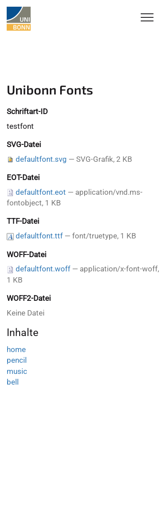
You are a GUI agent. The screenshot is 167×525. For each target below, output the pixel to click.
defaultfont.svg (41, 159)
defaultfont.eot (41, 192)
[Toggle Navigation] (147, 18)
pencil (17, 360)
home (16, 349)
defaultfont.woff (43, 268)
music (17, 371)
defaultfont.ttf (39, 235)
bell (13, 381)
